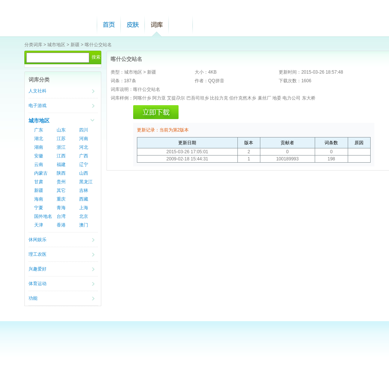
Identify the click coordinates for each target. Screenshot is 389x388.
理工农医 (38, 254)
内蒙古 (41, 173)
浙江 (61, 147)
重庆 (61, 199)
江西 (61, 156)
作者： (201, 80)
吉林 (83, 190)
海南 (38, 199)
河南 (83, 138)
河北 (83, 147)
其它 (61, 190)
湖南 (38, 147)
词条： (117, 80)
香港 (61, 225)
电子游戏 (38, 105)
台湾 (61, 216)
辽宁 (83, 164)
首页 (109, 24)
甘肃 (38, 181)
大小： (201, 72)
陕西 (61, 173)
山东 (61, 130)
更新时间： (290, 72)
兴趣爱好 (38, 269)
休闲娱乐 (38, 239)
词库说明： (122, 89)
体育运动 (38, 283)
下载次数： (290, 80)
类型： (117, 72)
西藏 (83, 199)
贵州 (61, 181)
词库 (157, 24)
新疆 (75, 44)
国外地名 (43, 216)
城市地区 (56, 44)
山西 (83, 173)
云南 (38, 164)
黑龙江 (86, 181)
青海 (61, 207)
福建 (61, 164)
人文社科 (38, 91)
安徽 (38, 156)
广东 (38, 130)
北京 (83, 216)
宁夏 (38, 207)
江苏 (61, 138)
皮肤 (133, 24)
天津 (38, 225)
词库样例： (122, 98)
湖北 (38, 138)
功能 (33, 298)
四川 (83, 130)
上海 (83, 207)
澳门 (83, 225)
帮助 (181, 24)
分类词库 (33, 44)
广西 (83, 156)
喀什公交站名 (98, 44)
